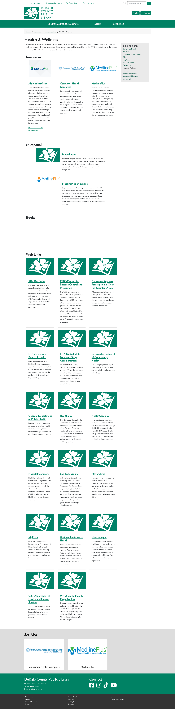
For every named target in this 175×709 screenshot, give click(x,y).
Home (28, 32)
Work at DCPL (73, 697)
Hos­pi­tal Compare (38, 473)
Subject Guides (50, 32)
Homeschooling (128, 71)
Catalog (135, 13)
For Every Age (72, 3)
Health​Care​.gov (100, 415)
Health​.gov (66, 415)
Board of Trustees (31, 702)
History (27, 699)
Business (126, 52)
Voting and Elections (130, 76)
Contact (113, 697)
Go (149, 3)
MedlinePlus (98, 83)
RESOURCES (119, 23)
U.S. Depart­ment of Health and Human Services (39, 599)
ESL (124, 57)
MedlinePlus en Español (75, 183)
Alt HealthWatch (37, 83)
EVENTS (97, 23)
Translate (71, 704)
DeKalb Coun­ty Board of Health (37, 355)
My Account (146, 13)
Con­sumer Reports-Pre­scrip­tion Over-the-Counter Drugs (103, 284)
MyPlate (33, 537)
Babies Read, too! (129, 49)
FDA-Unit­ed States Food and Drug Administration (70, 357)
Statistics (71, 699)
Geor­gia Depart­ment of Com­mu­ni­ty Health (103, 357)
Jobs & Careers (128, 62)
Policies (27, 704)
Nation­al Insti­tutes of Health (71, 539)
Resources (37, 32)
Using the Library (53, 3)
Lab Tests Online (69, 473)
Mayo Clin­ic (98, 473)
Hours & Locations (33, 3)
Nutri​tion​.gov (99, 537)
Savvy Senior (127, 79)
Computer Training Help (132, 54)
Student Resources (130, 73)
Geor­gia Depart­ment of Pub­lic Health (40, 417)
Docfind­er (36, 281)
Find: (124, 3)
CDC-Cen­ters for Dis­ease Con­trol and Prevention (71, 284)
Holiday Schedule (73, 702)
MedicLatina (69, 154)
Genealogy (127, 65)
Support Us (87, 3)
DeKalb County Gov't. (118, 699)
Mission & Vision (30, 697)
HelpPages (127, 60)
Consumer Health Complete (69, 85)
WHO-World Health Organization (71, 597)
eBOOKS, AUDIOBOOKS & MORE (64, 23)
